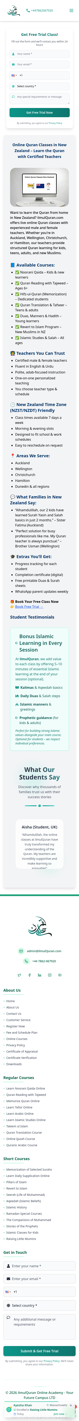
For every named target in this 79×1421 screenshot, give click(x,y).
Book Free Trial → (29, 606)
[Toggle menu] (71, 10)
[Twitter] (19, 975)
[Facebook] (29, 975)
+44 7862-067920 (44, 961)
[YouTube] (60, 975)
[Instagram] (50, 975)
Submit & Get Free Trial (39, 1351)
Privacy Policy (55, 123)
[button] (14, 75)
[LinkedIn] (39, 975)
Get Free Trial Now (39, 112)
